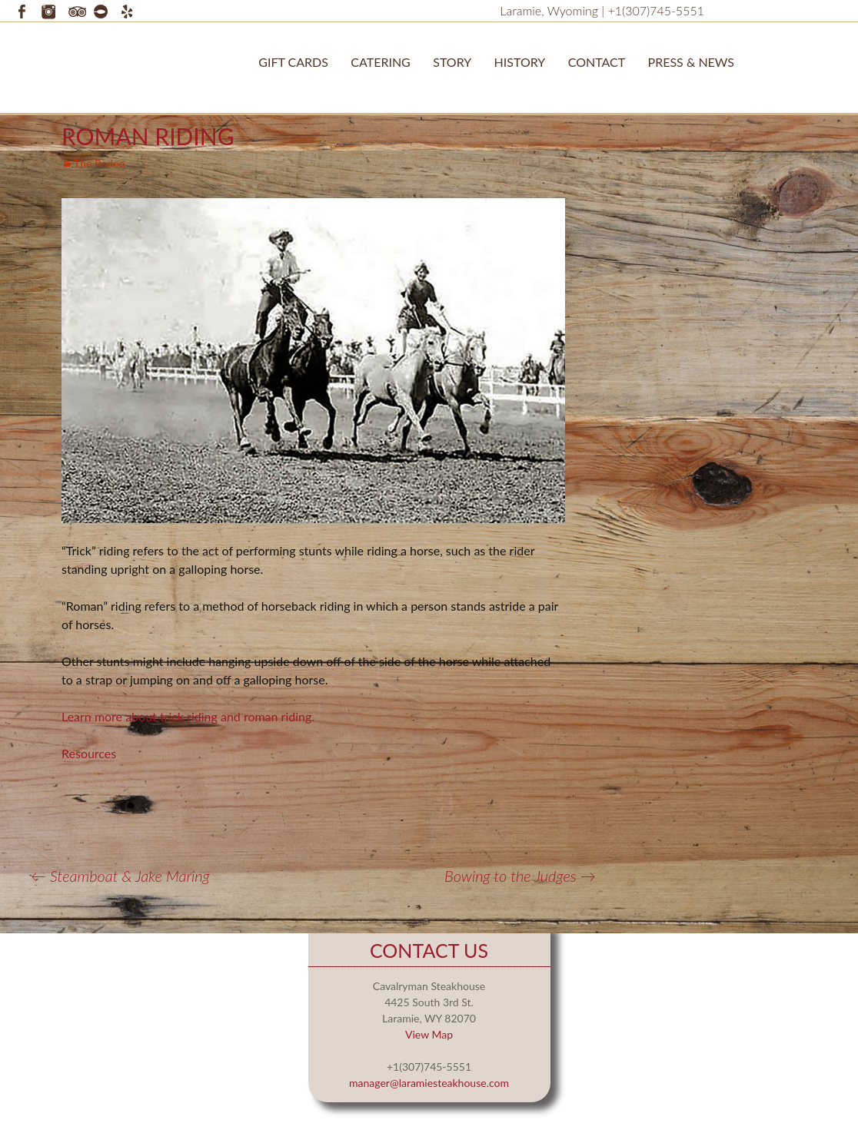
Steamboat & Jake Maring (120, 875)
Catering (381, 62)
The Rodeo (99, 163)
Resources (89, 753)
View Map (429, 1034)
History (520, 62)
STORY (452, 62)
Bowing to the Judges (520, 875)
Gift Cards (293, 62)
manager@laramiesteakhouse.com (429, 1082)
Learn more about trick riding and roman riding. (190, 716)
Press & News (691, 62)
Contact (597, 62)
